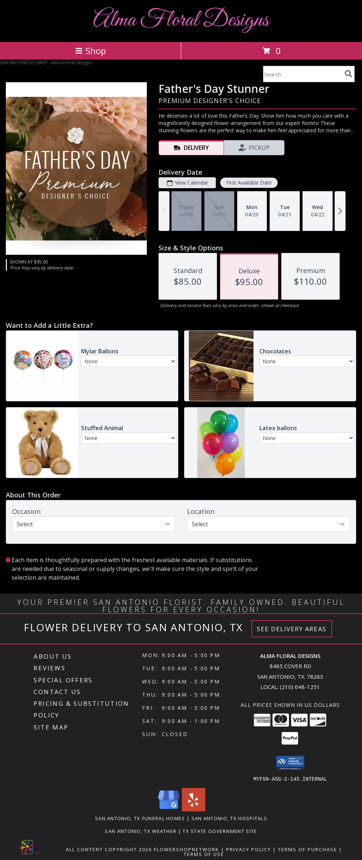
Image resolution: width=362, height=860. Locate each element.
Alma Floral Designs (181, 20)
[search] (348, 74)
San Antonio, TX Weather (140, 830)
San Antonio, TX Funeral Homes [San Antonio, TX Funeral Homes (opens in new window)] (140, 818)
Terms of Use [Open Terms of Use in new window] (204, 853)
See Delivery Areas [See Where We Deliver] (292, 629)
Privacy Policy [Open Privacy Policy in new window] (248, 849)
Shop (90, 51)
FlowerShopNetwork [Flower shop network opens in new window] (186, 849)
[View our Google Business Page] (168, 809)
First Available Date (249, 182)
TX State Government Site (220, 830)
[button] (290, 763)
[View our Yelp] (193, 809)
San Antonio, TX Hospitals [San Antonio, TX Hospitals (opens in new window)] (229, 818)
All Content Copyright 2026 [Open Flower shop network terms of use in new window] (109, 849)
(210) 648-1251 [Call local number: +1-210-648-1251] (300, 686)
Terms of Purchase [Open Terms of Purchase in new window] (307, 849)
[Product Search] (302, 74)
